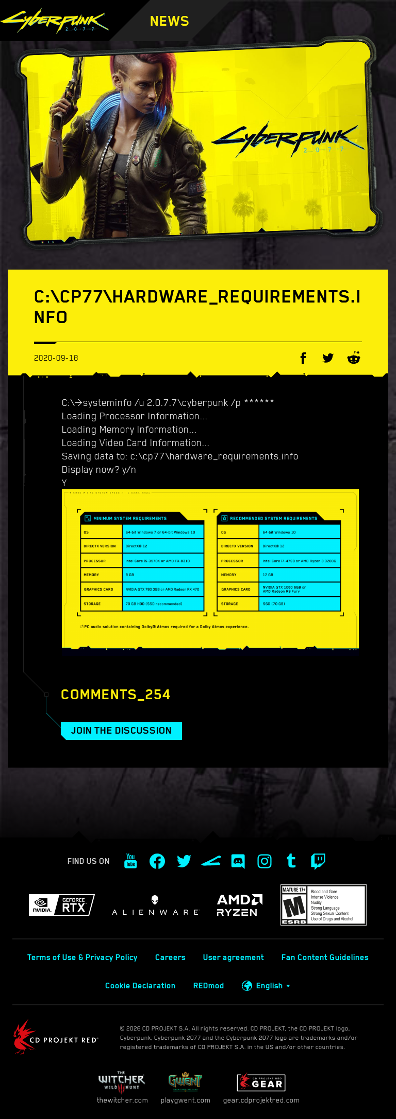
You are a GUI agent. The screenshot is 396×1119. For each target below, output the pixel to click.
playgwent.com (185, 1087)
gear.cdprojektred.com (261, 1087)
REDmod (208, 985)
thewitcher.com (122, 1087)
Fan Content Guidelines (325, 957)
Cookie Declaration (140, 985)
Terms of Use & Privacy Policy (82, 957)
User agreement (233, 957)
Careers (170, 957)
